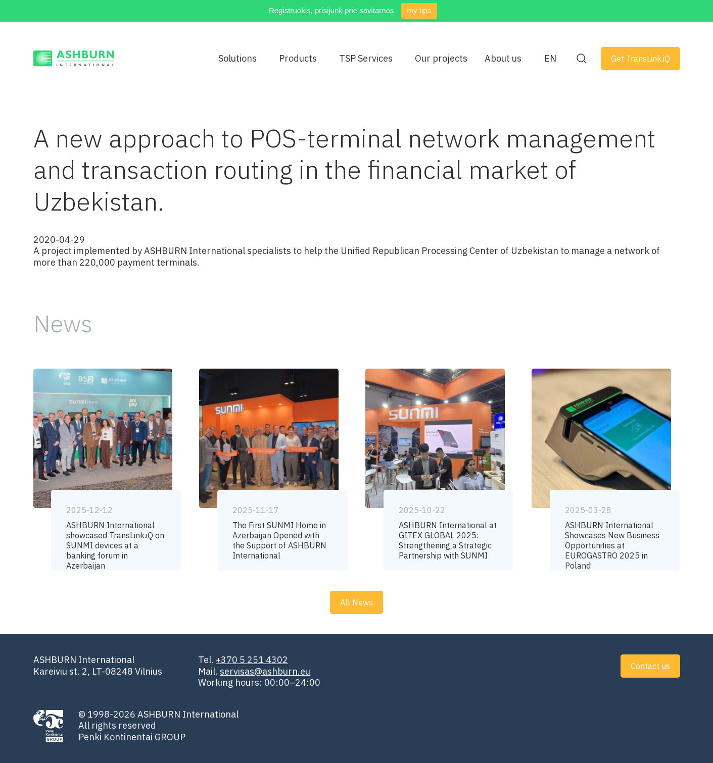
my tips (419, 10)
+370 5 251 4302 (252, 660)
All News (356, 602)
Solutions (237, 58)
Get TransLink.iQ (640, 59)
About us (503, 58)
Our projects (441, 58)
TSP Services (366, 58)
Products (298, 58)
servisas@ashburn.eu (265, 671)
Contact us (650, 666)
